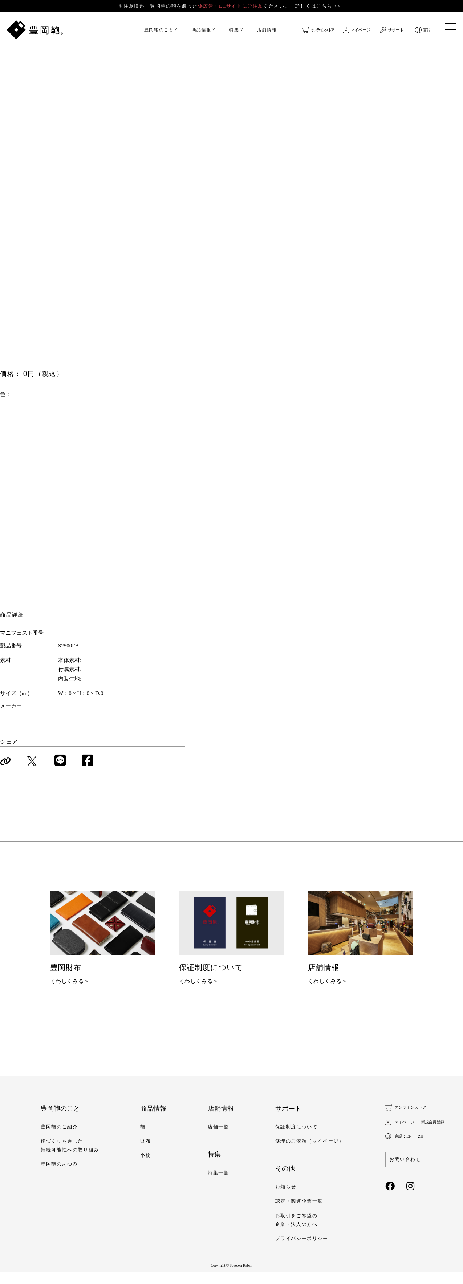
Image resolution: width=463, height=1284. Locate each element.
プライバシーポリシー (301, 1250)
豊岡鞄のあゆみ (59, 1175)
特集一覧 (218, 1184)
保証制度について (296, 1138)
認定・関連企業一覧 (299, 1212)
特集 (234, 32)
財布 (145, 1152)
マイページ (360, 33)
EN (408, 1147)
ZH (420, 1147)
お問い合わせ (405, 1171)
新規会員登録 (432, 1133)
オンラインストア (322, 33)
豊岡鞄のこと (159, 32)
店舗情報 (267, 32)
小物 (145, 1167)
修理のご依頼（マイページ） (309, 1152)
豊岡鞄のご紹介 (59, 1138)
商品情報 (201, 32)
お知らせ (285, 1198)
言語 (426, 33)
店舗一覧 (218, 1138)
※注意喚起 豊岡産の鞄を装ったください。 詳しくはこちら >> (231, 7)
